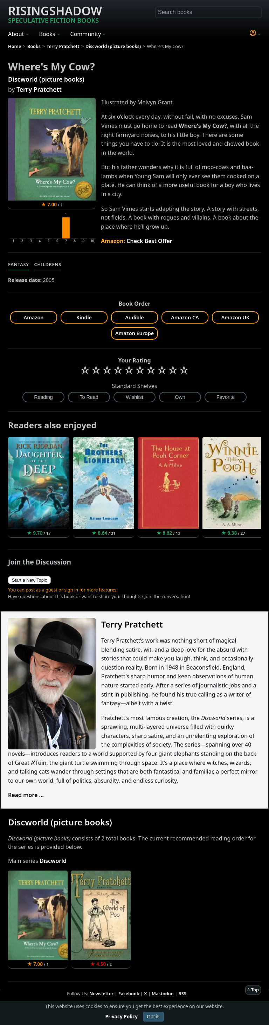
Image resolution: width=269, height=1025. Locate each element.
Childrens (47, 264)
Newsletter (101, 993)
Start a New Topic (29, 580)
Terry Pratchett (39, 89)
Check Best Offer (149, 241)
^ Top (253, 989)
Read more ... (26, 795)
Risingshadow (55, 14)
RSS (182, 993)
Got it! (153, 1016)
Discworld (53, 861)
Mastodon (163, 993)
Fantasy (18, 264)
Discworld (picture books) (46, 79)
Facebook (128, 993)
